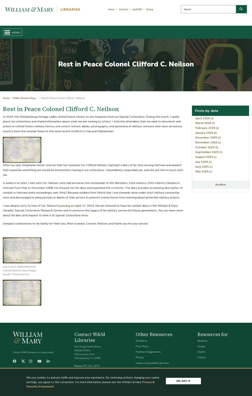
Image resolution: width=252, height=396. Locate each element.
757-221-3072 (91, 363)
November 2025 (208, 140)
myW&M (137, 9)
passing (64, 203)
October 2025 (206, 144)
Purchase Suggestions (148, 349)
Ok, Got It (183, 380)
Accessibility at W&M (148, 365)
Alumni (201, 349)
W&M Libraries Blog (24, 95)
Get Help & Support (97, 30)
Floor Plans (142, 343)
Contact (123, 9)
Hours (111, 9)
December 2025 (208, 135)
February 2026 (207, 125)
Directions (141, 338)
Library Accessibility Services (152, 360)
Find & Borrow (53, 30)
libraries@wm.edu (92, 367)
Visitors (201, 354)
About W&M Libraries (192, 30)
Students (202, 338)
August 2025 (206, 154)
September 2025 (208, 149)
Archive (220, 182)
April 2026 (204, 115)
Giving (149, 9)
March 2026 (205, 120)
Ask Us (232, 30)
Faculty (201, 343)
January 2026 (206, 130)
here (84, 212)
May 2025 (203, 169)
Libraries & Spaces (144, 30)
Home (19, 30)
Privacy (140, 354)
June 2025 (204, 164)
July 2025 (203, 159)
